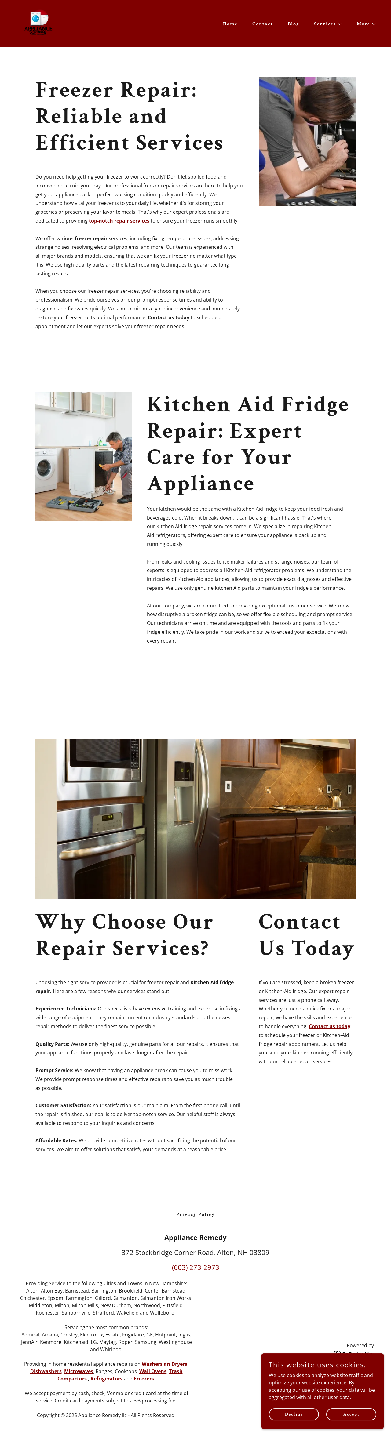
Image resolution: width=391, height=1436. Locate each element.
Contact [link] (262, 24)
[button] (325, 24)
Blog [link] (293, 24)
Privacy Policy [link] (195, 1214)
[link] (39, 23)
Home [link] (230, 24)
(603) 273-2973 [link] (195, 1267)
